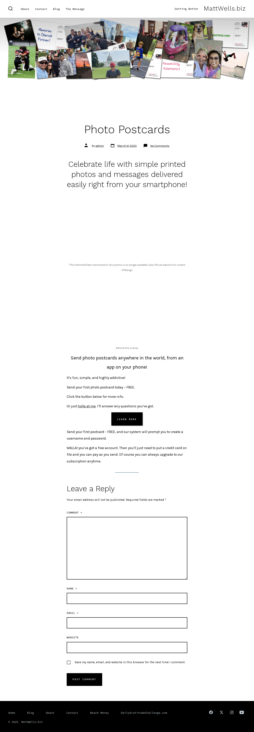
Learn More (127, 419)
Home (11, 713)
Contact (41, 9)
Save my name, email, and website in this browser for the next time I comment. (130, 662)
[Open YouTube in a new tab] (242, 712)
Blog (56, 9)
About (25, 9)
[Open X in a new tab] (221, 712)
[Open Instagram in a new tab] (232, 712)
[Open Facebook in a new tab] (211, 712)
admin (99, 146)
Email (73, 613)
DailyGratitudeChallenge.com (144, 713)
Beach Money (99, 713)
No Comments (159, 146)
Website (73, 637)
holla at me (87, 406)
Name (72, 588)
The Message (75, 9)
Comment (74, 512)
